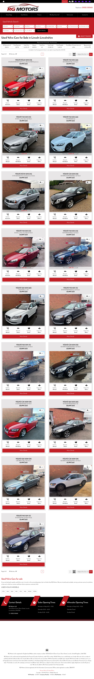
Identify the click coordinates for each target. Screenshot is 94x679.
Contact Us (85, 15)
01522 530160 (87, 8)
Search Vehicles (41, 30)
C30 (3, 591)
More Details (23, 108)
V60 (25, 591)
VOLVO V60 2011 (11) (23, 345)
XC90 (34, 591)
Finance (39, 15)
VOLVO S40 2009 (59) (23, 459)
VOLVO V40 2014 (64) (70, 60)
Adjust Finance (85, 36)
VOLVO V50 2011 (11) (70, 288)
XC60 (29, 591)
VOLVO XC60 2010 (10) (23, 60)
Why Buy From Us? (54, 15)
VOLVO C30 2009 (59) (23, 402)
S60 (12, 591)
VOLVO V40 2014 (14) (70, 231)
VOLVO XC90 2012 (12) (23, 174)
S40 (8, 591)
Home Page (9, 15)
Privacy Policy (43, 670)
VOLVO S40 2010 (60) (23, 288)
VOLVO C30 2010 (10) (70, 174)
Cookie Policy (50, 670)
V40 (16, 591)
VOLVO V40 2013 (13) (23, 117)
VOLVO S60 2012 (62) (70, 402)
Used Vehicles (24, 15)
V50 (21, 591)
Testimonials (70, 15)
